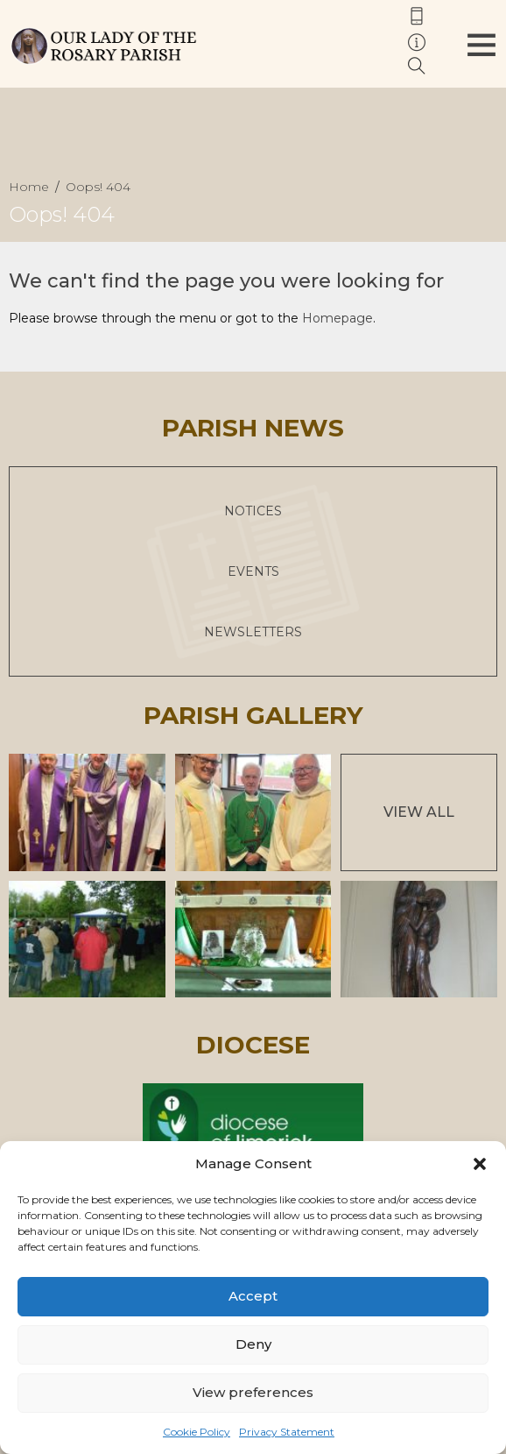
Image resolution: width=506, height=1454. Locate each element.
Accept (253, 1295)
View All (418, 812)
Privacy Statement (286, 1431)
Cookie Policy (196, 1431)
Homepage (337, 318)
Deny (253, 1344)
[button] (479, 1164)
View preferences (253, 1392)
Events (253, 571)
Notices (253, 511)
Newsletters (253, 632)
